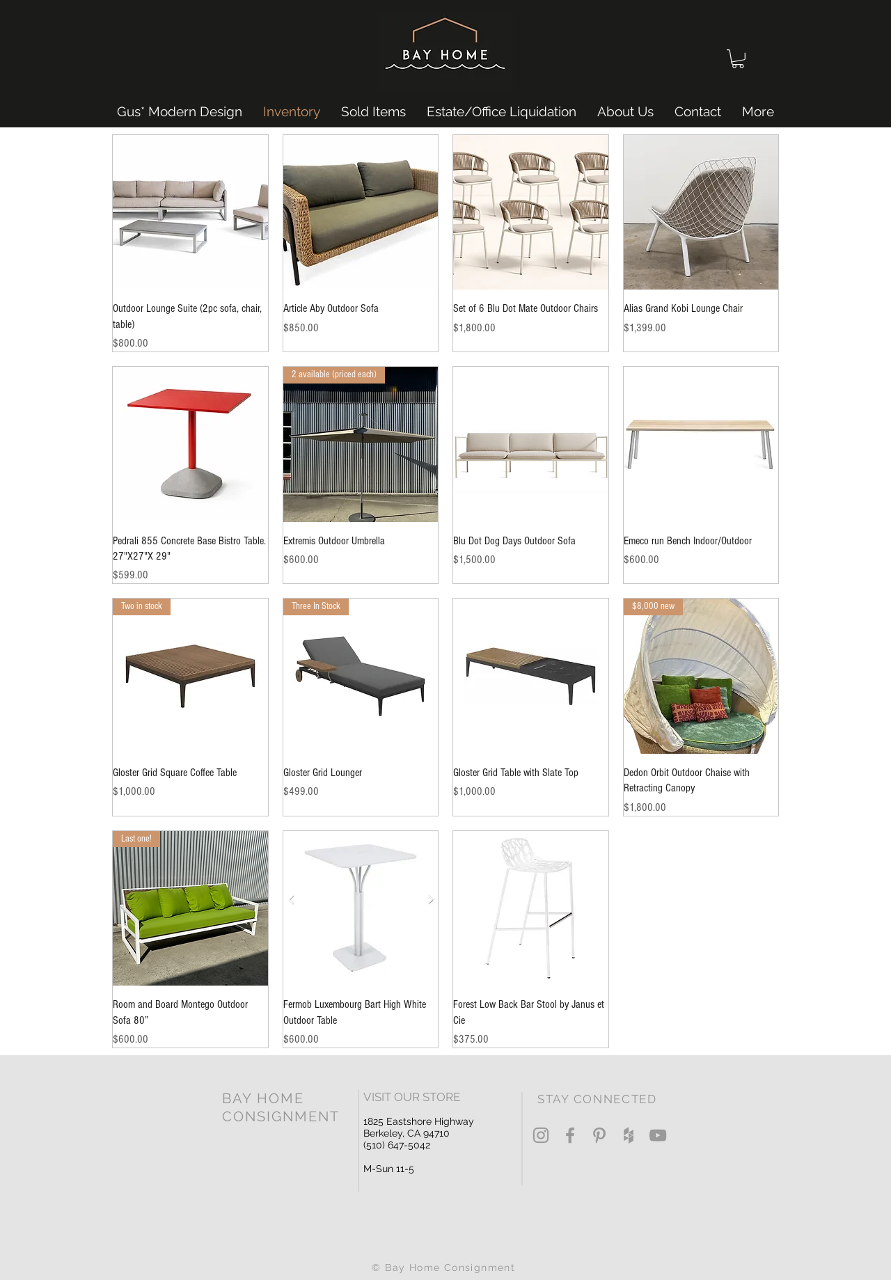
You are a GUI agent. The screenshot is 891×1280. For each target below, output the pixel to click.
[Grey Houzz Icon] (628, 1135)
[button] (738, 58)
